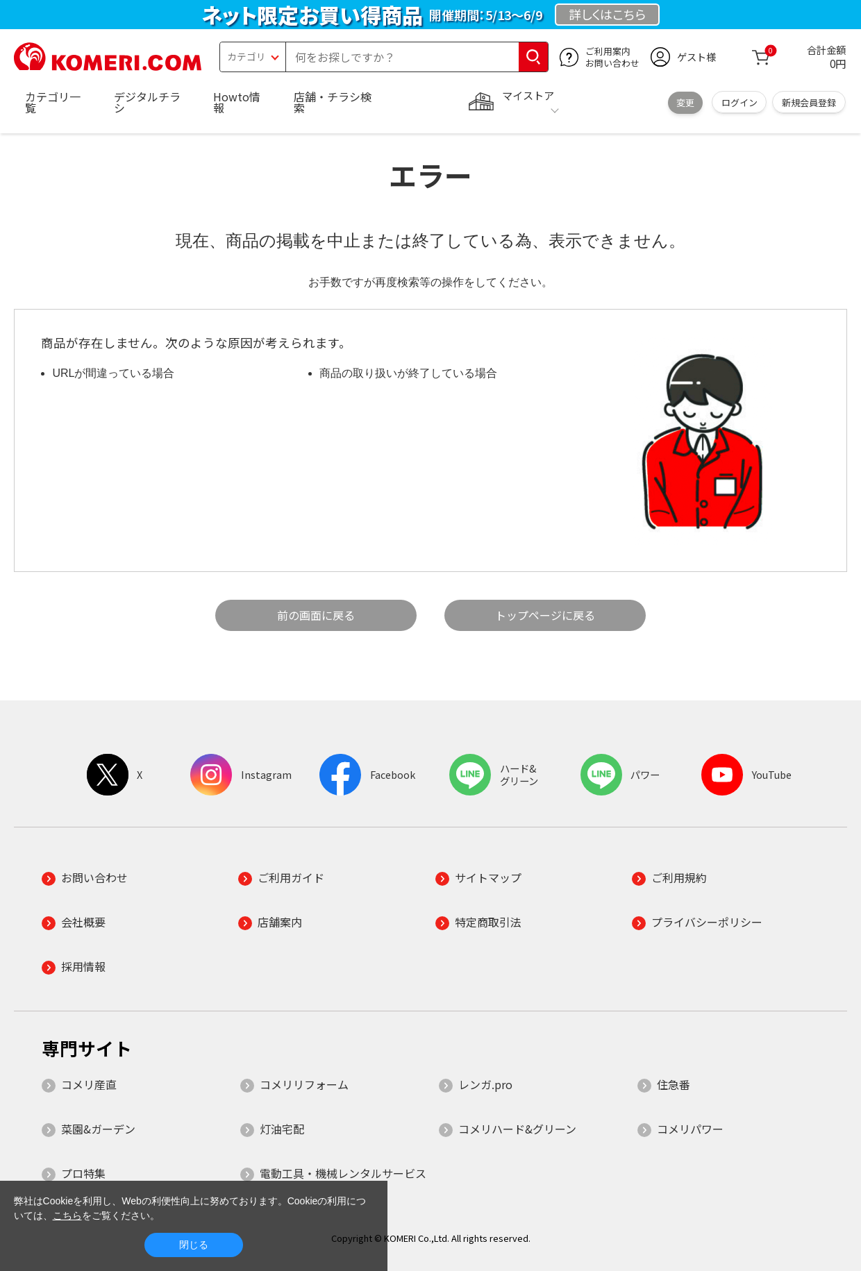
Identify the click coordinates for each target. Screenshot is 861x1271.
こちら (67, 1215)
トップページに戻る (545, 615)
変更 (685, 102)
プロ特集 (83, 1173)
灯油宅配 (282, 1128)
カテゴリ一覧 (53, 102)
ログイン (739, 102)
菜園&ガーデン (98, 1128)
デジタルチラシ (147, 102)
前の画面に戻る (316, 615)
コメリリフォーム (304, 1084)
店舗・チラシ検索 (332, 102)
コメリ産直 (89, 1084)
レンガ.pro (485, 1084)
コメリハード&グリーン (517, 1128)
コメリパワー (690, 1128)
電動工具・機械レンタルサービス (343, 1173)
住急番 (673, 1084)
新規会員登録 (809, 102)
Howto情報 (236, 102)
